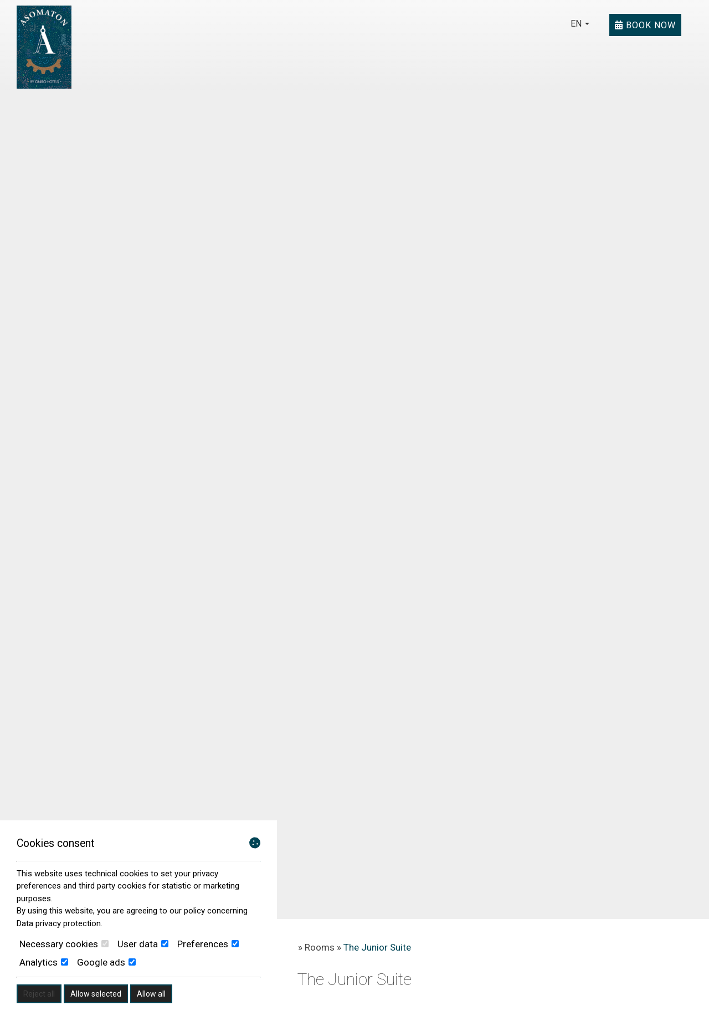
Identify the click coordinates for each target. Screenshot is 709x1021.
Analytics (43, 962)
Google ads (106, 962)
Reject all (39, 993)
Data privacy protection (59, 923)
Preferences (208, 943)
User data (142, 943)
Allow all (151, 993)
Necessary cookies (64, 943)
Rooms (320, 947)
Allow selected (95, 993)
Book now (645, 24)
